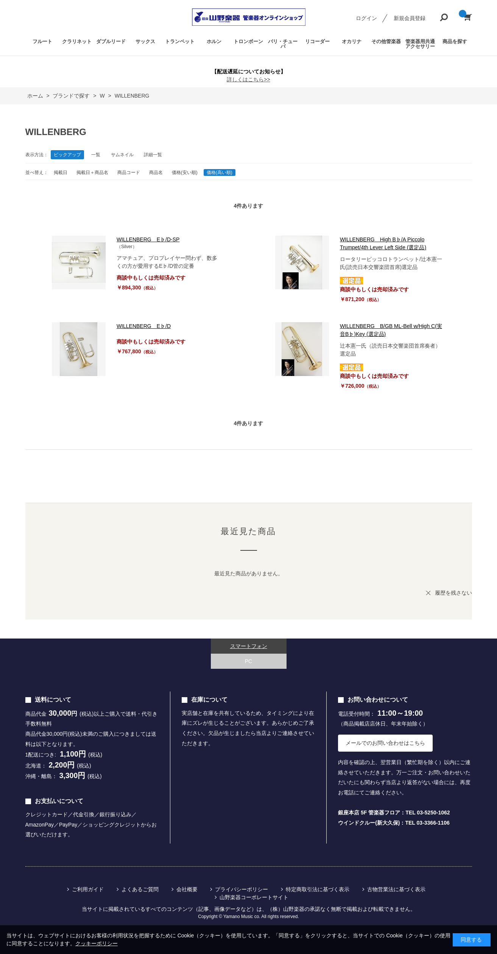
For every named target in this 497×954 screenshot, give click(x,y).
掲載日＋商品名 (92, 172)
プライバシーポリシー (241, 889)
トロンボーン (248, 41)
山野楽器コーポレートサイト (254, 897)
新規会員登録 (409, 18)
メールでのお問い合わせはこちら (385, 743)
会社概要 (187, 889)
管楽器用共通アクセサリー (420, 44)
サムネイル (122, 154)
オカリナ (351, 41)
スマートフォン (248, 646)
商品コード (128, 172)
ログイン (366, 18)
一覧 (95, 154)
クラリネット (77, 41)
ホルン (214, 41)
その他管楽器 (386, 41)
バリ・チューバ (283, 44)
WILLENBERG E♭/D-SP (148, 239)
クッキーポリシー (96, 943)
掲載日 (60, 172)
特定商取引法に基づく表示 (317, 889)
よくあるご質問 (140, 889)
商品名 (156, 172)
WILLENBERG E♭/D (144, 326)
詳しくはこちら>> (248, 79)
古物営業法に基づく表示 (396, 889)
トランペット (180, 41)
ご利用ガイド (88, 889)
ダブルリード (111, 41)
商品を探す (454, 41)
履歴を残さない (453, 593)
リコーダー (317, 41)
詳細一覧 (153, 154)
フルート (42, 41)
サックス (145, 41)
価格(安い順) (185, 172)
